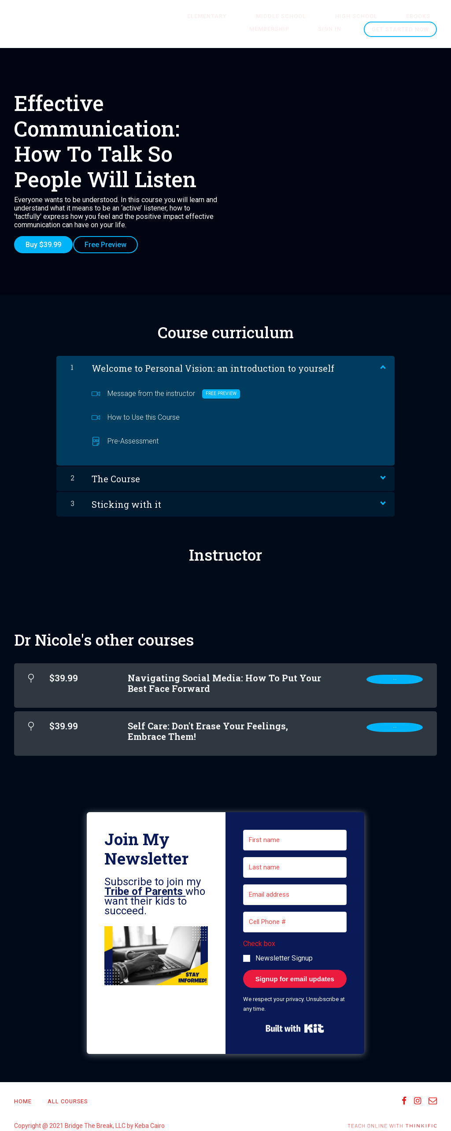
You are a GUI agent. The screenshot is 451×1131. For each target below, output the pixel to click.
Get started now (400, 29)
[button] (156, 950)
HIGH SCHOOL (320, 16)
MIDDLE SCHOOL (258, 16)
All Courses (68, 1094)
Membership (417, 16)
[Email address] (295, 888)
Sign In (336, 29)
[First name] (295, 834)
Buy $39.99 (43, 244)
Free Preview (112, 244)
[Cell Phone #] (295, 916)
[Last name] (295, 861)
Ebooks (369, 16)
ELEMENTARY (197, 16)
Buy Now (395, 674)
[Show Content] (382, 360)
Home (23, 1094)
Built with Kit (295, 1022)
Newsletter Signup (284, 951)
